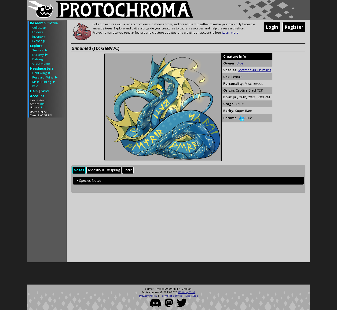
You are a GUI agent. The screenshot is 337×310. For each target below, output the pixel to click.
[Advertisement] (47, 191)
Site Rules (191, 295)
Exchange (39, 41)
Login (272, 27)
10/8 (42, 104)
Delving (37, 59)
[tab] (79, 170)
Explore (36, 45)
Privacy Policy (148, 295)
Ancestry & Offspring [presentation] (104, 170)
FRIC (35, 86)
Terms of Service (171, 295)
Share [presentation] (128, 170)
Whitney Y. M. (186, 292)
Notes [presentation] (79, 170)
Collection (39, 27)
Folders (37, 32)
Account (37, 96)
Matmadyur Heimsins (254, 70)
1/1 (43, 107)
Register (294, 27)
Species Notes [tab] (88, 180)
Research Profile (44, 23)
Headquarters (42, 68)
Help (34, 91)
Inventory (38, 36)
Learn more (230, 32)
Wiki (45, 91)
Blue (239, 63)
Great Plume (41, 63)
